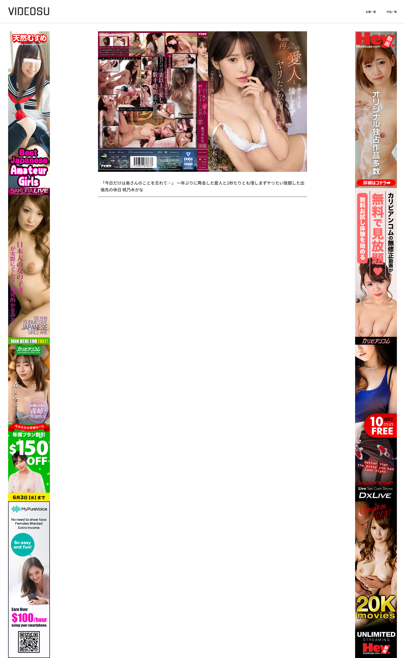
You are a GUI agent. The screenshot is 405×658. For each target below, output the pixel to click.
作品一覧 (391, 11)
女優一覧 (371, 11)
